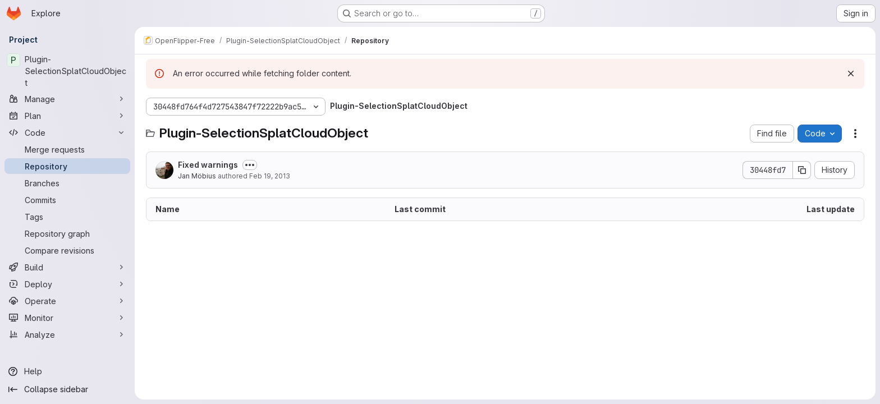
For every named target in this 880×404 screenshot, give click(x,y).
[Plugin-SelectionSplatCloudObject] (67, 71)
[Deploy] (67, 284)
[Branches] (67, 183)
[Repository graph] (67, 233)
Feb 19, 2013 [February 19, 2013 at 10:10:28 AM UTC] (269, 176)
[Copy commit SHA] (802, 170)
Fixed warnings (208, 164)
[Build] (67, 267)
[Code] (67, 132)
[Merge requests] (67, 149)
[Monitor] (67, 317)
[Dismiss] (851, 73)
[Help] (67, 371)
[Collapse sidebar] (67, 389)
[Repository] (67, 166)
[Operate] (67, 301)
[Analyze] (67, 334)
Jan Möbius (197, 176)
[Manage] (67, 99)
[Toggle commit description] (249, 165)
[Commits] (67, 200)
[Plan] (67, 115)
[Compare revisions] (67, 250)
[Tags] (67, 216)
